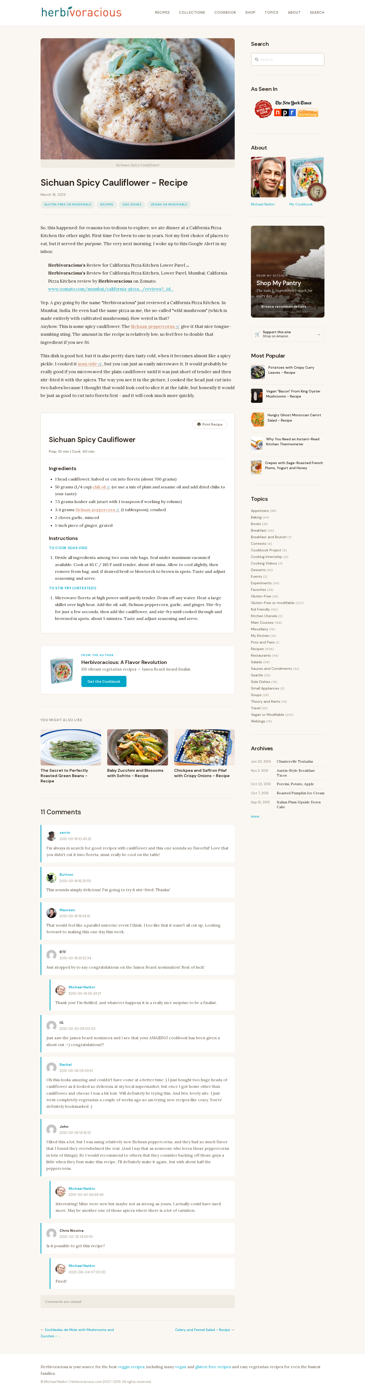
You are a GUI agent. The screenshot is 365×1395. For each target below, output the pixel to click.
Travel (256, 708)
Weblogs (258, 721)
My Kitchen (260, 635)
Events (256, 576)
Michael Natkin (82, 987)
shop (250, 12)
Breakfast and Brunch (268, 537)
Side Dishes (132, 204)
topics (272, 12)
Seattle (257, 675)
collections (192, 12)
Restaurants (261, 655)
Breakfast (259, 530)
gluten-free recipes (213, 1366)
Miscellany (259, 629)
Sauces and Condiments (271, 668)
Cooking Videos (264, 563)
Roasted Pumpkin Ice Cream (300, 793)
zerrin (65, 832)
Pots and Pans (263, 642)
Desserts (258, 570)
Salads (256, 662)
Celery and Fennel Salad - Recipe (202, 1329)
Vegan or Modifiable (169, 204)
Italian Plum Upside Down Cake (299, 804)
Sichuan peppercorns (153, 326)
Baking (256, 517)
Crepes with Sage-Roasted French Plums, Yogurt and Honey (294, 465)
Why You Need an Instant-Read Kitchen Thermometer (292, 441)
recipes (162, 12)
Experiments (261, 583)
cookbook (225, 12)
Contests (258, 543)
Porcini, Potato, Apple (295, 784)
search (317, 12)
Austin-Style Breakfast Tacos (296, 773)
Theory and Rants (265, 701)
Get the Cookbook (103, 681)
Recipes (106, 204)
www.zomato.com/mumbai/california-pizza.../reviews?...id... (111, 289)
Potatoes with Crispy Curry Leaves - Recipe (291, 370)
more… (256, 816)
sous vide (87, 364)
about (294, 12)
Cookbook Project (266, 550)
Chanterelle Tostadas (295, 761)
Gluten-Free (261, 596)
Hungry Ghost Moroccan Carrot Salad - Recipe (294, 417)
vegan (180, 1366)
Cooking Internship (266, 556)
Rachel (66, 1064)
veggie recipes (131, 1366)
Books (256, 524)
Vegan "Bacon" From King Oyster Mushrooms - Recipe (293, 394)
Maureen (67, 910)
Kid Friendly (260, 609)
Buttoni (66, 874)
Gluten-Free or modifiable (67, 204)
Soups (256, 695)
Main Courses (262, 622)
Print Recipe (210, 424)
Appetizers (260, 510)
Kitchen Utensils (264, 616)
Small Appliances (265, 688)
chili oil (99, 486)
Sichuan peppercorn (95, 509)
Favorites (258, 589)
